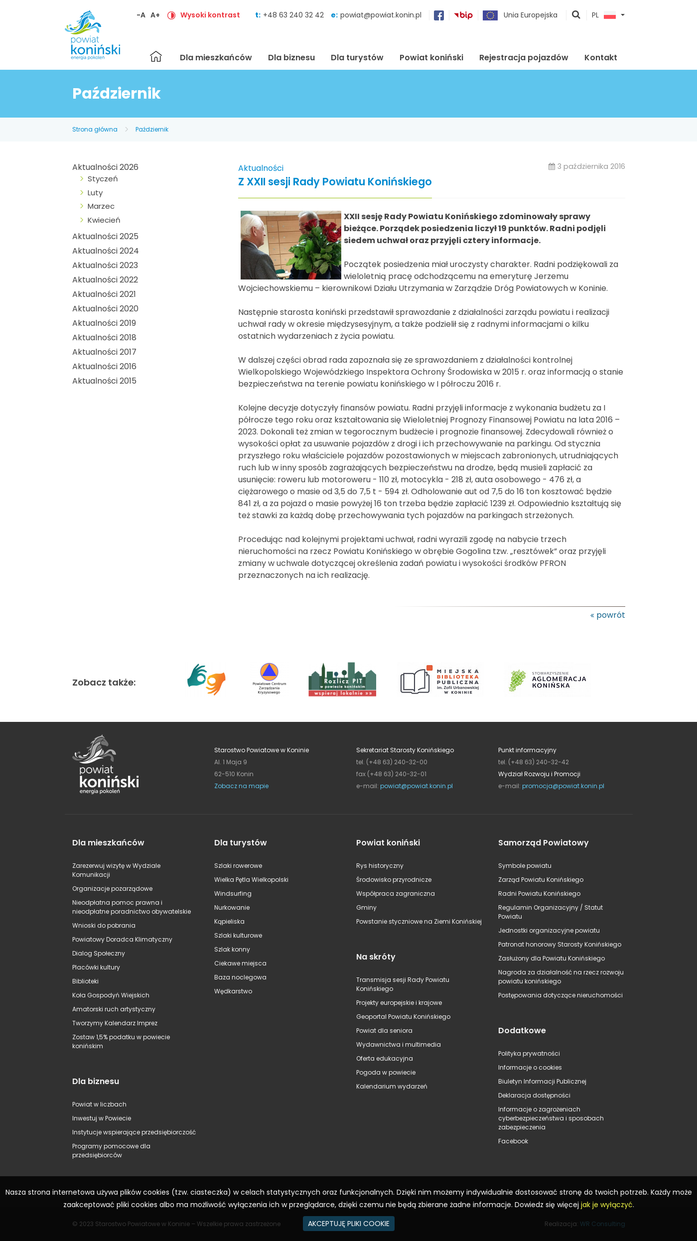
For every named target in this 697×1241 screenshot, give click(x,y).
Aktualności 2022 (105, 279)
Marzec (101, 206)
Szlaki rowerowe (238, 865)
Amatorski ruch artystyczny (113, 1009)
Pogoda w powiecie (386, 1072)
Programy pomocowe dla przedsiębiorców (111, 1150)
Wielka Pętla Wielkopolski (251, 879)
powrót (610, 615)
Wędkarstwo (233, 991)
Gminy (366, 907)
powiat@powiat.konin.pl (380, 15)
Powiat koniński (431, 57)
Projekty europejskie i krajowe (399, 1002)
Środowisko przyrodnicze (393, 879)
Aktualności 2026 (105, 167)
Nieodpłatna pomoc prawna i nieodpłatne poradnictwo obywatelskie (131, 907)
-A (141, 15)
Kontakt (600, 57)
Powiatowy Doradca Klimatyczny (122, 939)
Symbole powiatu (525, 865)
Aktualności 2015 (104, 381)
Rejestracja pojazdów (523, 57)
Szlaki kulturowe (238, 935)
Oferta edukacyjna (384, 1058)
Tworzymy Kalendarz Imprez (114, 1023)
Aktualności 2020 (105, 308)
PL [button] (604, 15)
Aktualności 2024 (105, 251)
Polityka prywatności (529, 1053)
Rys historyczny (380, 865)
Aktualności (260, 168)
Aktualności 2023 (105, 265)
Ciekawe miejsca (240, 963)
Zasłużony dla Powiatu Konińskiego (551, 958)
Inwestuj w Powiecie (101, 1118)
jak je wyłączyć (607, 1205)
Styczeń (103, 178)
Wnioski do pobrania (104, 925)
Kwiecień (104, 220)
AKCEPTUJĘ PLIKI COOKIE (349, 1224)
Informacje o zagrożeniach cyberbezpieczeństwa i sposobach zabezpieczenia (551, 1118)
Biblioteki (85, 981)
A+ (155, 15)
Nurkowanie (232, 907)
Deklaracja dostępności (534, 1095)
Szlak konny (232, 949)
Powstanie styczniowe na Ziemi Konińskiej (419, 921)
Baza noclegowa (240, 977)
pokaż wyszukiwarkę (576, 15)
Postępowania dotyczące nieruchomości (560, 995)
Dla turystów (357, 57)
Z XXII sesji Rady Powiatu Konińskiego (335, 182)
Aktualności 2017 (104, 352)
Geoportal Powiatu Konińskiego (403, 1016)
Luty (95, 192)
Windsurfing (233, 893)
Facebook (513, 1141)
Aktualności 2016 (104, 366)
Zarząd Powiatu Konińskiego (540, 879)
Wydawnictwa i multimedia (398, 1044)
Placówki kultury (96, 967)
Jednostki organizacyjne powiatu (549, 930)
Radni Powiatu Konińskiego (539, 893)
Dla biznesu (291, 57)
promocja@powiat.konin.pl (563, 786)
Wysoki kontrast (210, 15)
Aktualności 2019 (104, 323)
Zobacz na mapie (241, 786)
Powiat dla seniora (384, 1030)
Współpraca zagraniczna (395, 893)
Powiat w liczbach (99, 1104)
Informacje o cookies (530, 1067)
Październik (152, 129)
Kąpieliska (229, 921)
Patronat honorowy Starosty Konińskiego (559, 944)
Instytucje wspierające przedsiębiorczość (134, 1132)
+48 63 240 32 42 (294, 15)
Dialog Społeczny (98, 953)
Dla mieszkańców (216, 57)
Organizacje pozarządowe (112, 888)
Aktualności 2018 (104, 337)
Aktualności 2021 (104, 294)
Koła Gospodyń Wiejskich (110, 995)
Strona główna (156, 56)
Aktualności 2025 (105, 236)
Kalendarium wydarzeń (391, 1086)
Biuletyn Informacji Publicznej (542, 1081)
